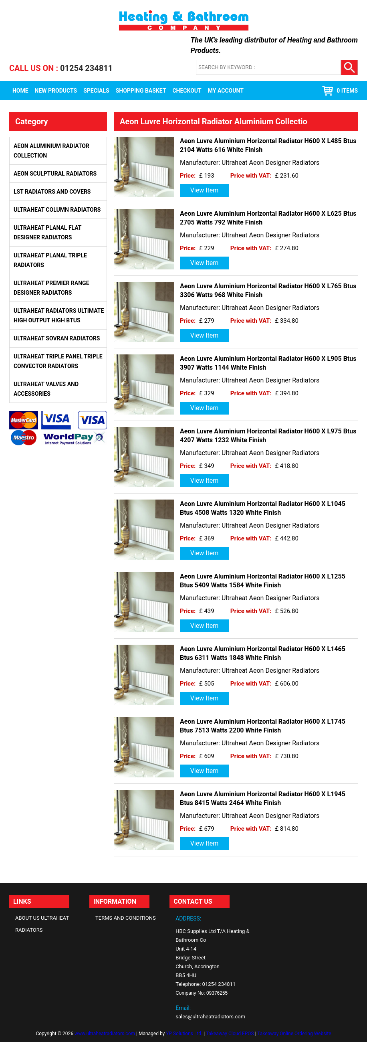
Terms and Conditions (125, 918)
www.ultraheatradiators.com (105, 1033)
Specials (96, 90)
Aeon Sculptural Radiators (55, 173)
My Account (226, 90)
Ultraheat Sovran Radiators (57, 338)
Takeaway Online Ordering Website (294, 1033)
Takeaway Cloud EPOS (230, 1033)
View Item (204, 190)
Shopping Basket (141, 90)
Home (20, 90)
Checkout (186, 90)
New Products (56, 90)
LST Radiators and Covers (52, 191)
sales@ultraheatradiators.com (210, 1017)
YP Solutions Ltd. (184, 1033)
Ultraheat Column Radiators (57, 209)
